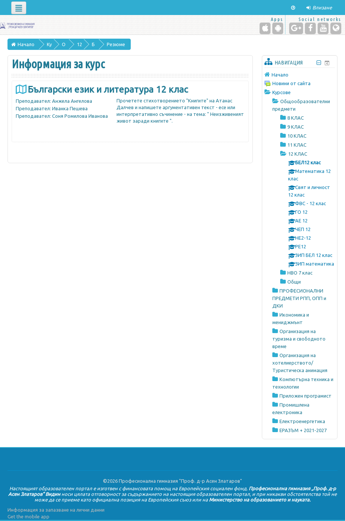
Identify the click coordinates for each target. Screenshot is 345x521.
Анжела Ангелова (72, 101)
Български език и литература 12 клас (108, 89)
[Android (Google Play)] (277, 28)
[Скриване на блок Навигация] (319, 63)
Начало (280, 74)
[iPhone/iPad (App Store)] (265, 28)
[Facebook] (310, 28)
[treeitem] (299, 74)
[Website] (335, 28)
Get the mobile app (28, 516)
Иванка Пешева (70, 108)
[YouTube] (323, 28)
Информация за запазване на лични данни (56, 509)
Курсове (281, 92)
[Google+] (296, 28)
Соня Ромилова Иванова (80, 116)
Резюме (116, 44)
